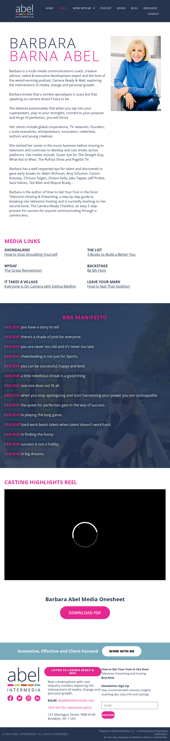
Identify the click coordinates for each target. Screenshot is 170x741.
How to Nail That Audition (108, 286)
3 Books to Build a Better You (111, 254)
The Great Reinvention (23, 270)
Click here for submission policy (69, 707)
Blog (134, 8)
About (63, 8)
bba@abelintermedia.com (76, 700)
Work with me (84, 8)
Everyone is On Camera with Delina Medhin (40, 286)
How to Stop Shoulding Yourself (30, 254)
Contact (153, 14)
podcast (105, 8)
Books (121, 8)
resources (150, 8)
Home (49, 8)
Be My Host (96, 270)
